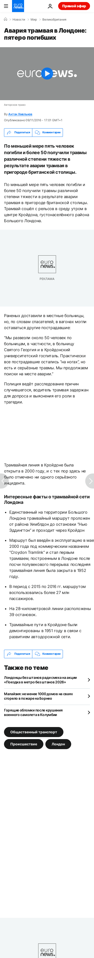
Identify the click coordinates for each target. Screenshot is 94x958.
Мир (34, 19)
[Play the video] (47, 73)
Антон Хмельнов (20, 114)
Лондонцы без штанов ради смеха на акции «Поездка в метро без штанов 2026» (40, 679)
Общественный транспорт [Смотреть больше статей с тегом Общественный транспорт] (33, 732)
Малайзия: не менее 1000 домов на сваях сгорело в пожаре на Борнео (38, 696)
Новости (19, 19)
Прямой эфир (74, 6)
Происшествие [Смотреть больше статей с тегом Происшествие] (23, 744)
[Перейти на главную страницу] (18, 6)
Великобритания (54, 19)
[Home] (5, 19)
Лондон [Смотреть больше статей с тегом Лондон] (58, 744)
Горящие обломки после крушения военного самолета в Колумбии (33, 712)
